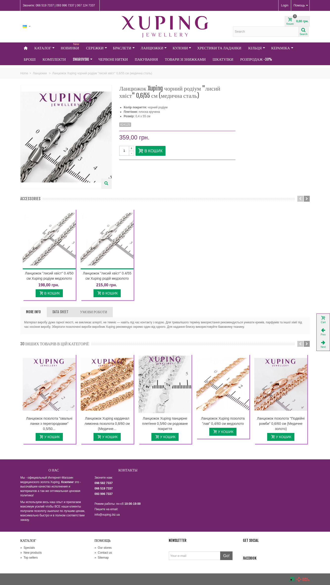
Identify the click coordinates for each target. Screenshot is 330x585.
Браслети (124, 48)
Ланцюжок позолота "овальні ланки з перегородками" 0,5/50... (49, 423)
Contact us (103, 552)
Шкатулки (222, 59)
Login (284, 5)
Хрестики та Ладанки (219, 48)
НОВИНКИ (70, 46)
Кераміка (282, 48)
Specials (27, 547)
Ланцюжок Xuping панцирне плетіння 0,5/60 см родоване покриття (165, 423)
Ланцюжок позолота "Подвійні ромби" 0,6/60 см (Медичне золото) (281, 423)
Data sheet (60, 312)
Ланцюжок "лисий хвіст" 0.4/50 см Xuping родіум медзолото (49, 275)
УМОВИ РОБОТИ (93, 312)
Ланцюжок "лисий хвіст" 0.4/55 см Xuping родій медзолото (107, 275)
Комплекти (54, 59)
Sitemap (101, 557)
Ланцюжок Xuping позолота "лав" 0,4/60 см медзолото (223, 421)
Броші (30, 59)
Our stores (103, 547)
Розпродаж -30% (256, 59)
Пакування (146, 59)
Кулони (182, 48)
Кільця (256, 48)
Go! (226, 556)
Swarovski (83, 59)
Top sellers (29, 557)
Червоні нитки (113, 59)
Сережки (96, 48)
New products (31, 552)
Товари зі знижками (185, 59)
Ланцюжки (154, 48)
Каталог (44, 48)
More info (33, 312)
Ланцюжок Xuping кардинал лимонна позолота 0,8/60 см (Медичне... (107, 423)
